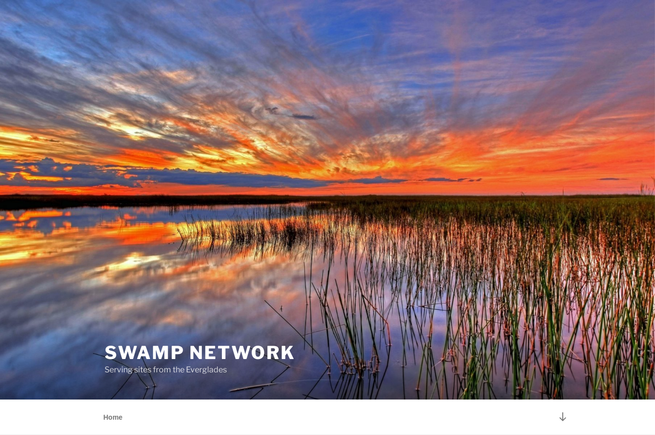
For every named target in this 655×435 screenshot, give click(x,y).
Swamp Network (200, 352)
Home (113, 417)
